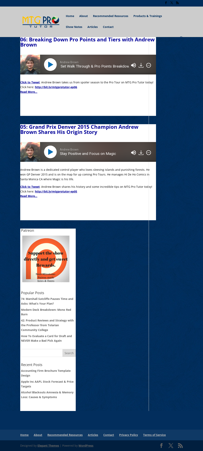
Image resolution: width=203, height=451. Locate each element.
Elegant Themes (48, 445)
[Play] (51, 65)
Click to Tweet (30, 82)
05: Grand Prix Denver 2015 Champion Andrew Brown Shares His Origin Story (79, 129)
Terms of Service (154, 435)
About (83, 16)
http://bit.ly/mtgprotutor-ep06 (56, 87)
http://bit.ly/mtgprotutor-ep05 (56, 191)
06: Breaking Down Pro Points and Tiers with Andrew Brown (87, 42)
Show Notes (74, 27)
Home (70, 16)
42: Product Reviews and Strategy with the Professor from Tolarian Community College (47, 325)
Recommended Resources (110, 16)
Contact (108, 27)
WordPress (86, 445)
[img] (148, 65)
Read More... (28, 92)
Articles (92, 27)
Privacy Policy (128, 435)
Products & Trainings (147, 16)
